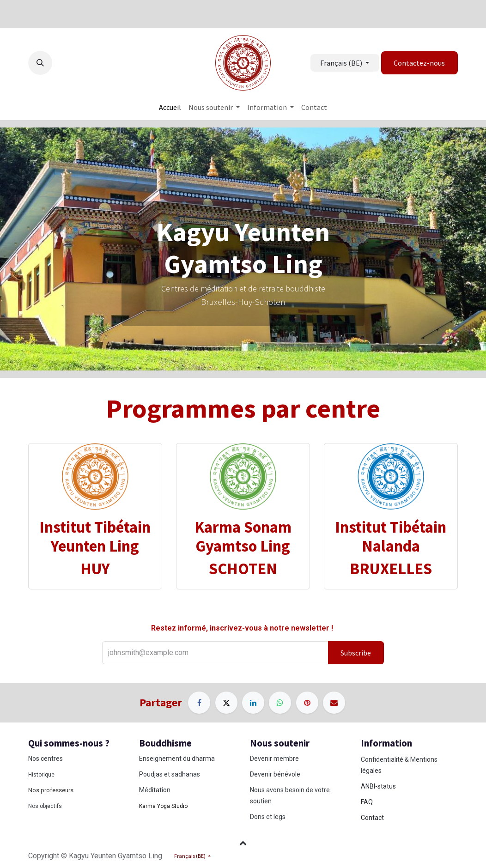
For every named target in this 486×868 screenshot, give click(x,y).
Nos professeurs (50, 790)
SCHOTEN (243, 568)
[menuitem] (170, 107)
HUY (95, 568)
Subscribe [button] (355, 652)
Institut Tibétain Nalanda (390, 536)
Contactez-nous (419, 62)
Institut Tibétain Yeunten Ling (95, 536)
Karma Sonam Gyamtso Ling (243, 536)
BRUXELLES (391, 568)
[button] (40, 63)
